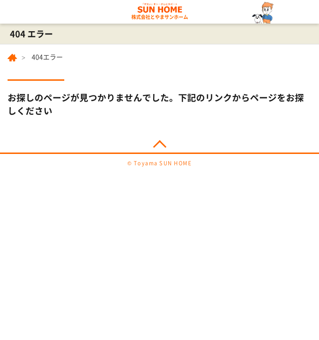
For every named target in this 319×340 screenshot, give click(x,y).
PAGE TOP (159, 142)
